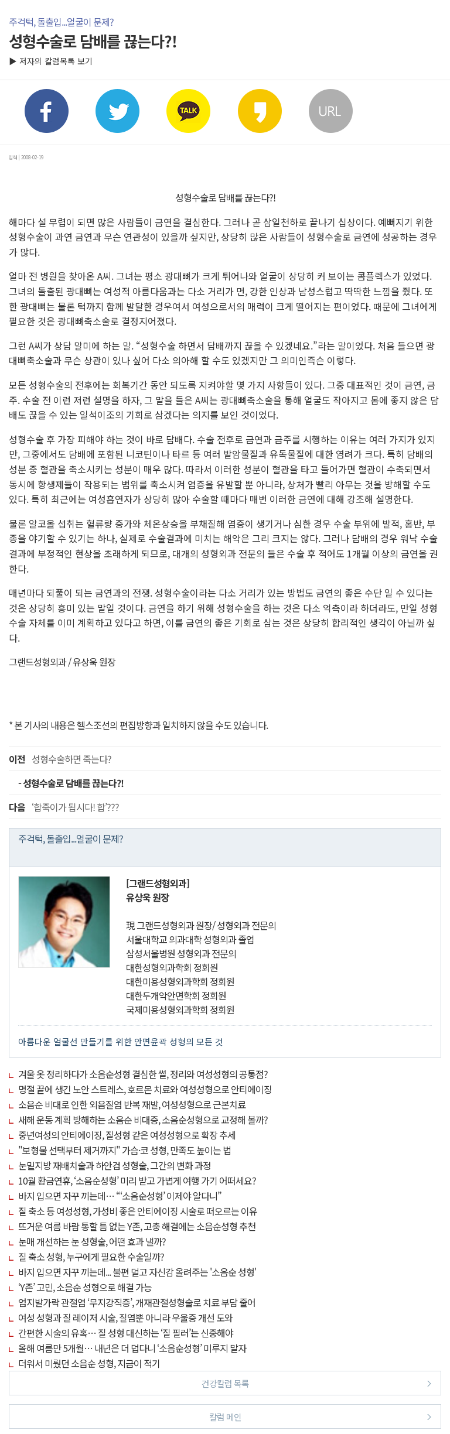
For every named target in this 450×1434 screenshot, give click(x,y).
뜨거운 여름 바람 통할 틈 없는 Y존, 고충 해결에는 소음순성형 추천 (136, 1226)
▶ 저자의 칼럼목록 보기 (51, 61)
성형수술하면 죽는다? (60, 759)
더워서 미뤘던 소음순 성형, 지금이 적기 (89, 1363)
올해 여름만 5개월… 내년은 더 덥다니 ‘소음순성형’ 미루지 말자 (132, 1348)
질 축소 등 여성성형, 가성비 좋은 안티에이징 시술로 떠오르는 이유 (137, 1211)
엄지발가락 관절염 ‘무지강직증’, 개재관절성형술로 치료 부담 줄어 (136, 1302)
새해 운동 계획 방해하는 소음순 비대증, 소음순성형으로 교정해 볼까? (143, 1120)
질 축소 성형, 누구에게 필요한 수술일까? (91, 1257)
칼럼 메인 (320, 1416)
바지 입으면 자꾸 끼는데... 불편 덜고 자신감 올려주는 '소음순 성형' (137, 1272)
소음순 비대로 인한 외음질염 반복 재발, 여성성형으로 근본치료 (132, 1104)
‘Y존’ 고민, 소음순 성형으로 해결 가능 (85, 1287)
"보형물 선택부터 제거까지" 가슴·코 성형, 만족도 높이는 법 (124, 1150)
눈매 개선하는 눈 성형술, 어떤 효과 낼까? (92, 1241)
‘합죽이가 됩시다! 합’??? (64, 807)
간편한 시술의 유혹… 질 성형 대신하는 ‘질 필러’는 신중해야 (125, 1333)
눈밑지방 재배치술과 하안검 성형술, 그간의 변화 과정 (114, 1165)
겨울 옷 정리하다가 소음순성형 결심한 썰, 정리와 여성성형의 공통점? (143, 1074)
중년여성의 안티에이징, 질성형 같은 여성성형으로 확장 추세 (127, 1135)
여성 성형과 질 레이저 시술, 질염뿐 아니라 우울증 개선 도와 (125, 1317)
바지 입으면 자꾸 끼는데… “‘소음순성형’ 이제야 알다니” (119, 1196)
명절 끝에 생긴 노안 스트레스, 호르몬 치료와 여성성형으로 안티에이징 (145, 1089)
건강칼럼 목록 (317, 1383)
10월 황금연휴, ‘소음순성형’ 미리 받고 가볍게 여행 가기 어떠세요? (137, 1180)
